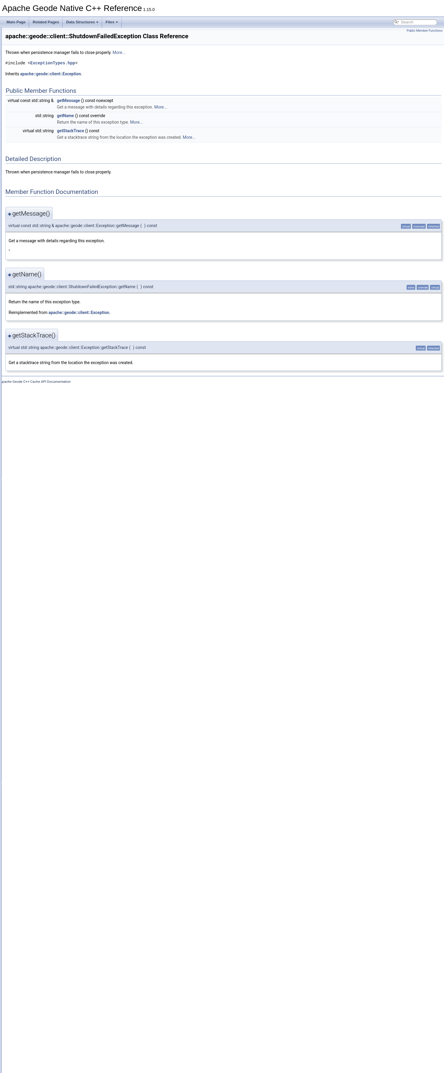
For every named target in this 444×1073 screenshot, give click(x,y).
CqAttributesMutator (50, 371)
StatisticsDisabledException (55, 945)
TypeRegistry (44, 1011)
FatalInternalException (51, 548)
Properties (42, 795)
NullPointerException (50, 691)
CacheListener (45, 267)
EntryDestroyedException (54, 502)
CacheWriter (43, 319)
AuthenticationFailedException (58, 111)
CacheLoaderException (52, 287)
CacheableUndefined (50, 234)
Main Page (16, 22)
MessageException (49, 652)
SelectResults (44, 919)
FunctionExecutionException (56, 567)
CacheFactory (45, 261)
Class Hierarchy (27, 1056)
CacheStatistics (46, 306)
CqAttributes (43, 358)
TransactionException (51, 998)
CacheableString (47, 228)
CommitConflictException (54, 345)
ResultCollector (46, 900)
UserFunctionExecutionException (60, 1030)
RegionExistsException (52, 880)
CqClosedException (49, 378)
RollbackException (48, 913)
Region (39, 835)
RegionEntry (43, 867)
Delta (38, 476)
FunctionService (46, 574)
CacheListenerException (53, 274)
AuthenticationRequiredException (60, 117)
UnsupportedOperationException (59, 1024)
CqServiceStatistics (49, 437)
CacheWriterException (51, 326)
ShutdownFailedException (54, 932)
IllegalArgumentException (54, 600)
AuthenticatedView (48, 104)
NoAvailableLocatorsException (58, 658)
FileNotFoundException (52, 554)
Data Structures (82, 22)
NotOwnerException (50, 685)
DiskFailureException (50, 489)
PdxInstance (43, 717)
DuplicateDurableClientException (60, 495)
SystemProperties (48, 972)
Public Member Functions (425, 31)
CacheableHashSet (49, 176)
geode (29, 65)
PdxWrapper (43, 756)
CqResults (42, 430)
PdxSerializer (44, 743)
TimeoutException (48, 978)
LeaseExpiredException (52, 639)
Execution (42, 534)
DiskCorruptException (51, 482)
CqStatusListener (47, 450)
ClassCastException (50, 339)
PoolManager (44, 789)
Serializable (43, 926)
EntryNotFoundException (53, 521)
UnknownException (49, 1017)
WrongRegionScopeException (57, 1043)
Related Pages (46, 22)
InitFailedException (49, 613)
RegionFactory (45, 887)
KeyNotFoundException (52, 632)
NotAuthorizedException (53, 671)
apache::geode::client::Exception (124, 82)
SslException (44, 939)
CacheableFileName (50, 163)
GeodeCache (44, 580)
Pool (37, 776)
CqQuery (41, 417)
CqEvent (40, 384)
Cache (39, 137)
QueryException (46, 815)
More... (193, 60)
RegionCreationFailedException (59, 854)
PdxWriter (41, 763)
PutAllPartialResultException (56, 802)
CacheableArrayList (49, 143)
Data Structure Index (31, 1050)
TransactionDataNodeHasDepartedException (69, 985)
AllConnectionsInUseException (58, 78)
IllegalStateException (50, 606)
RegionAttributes (47, 841)
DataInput (41, 456)
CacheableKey (45, 195)
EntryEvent (42, 508)
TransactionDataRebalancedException (64, 991)
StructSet (41, 965)
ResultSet (41, 906)
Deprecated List (22, 39)
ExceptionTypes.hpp (126, 71)
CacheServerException (52, 300)
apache (25, 58)
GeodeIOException (49, 593)
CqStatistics (43, 443)
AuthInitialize (44, 124)
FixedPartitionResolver (52, 561)
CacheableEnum (47, 156)
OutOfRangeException (51, 704)
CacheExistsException (51, 254)
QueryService (44, 828)
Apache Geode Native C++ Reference (35, 32)
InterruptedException (50, 619)
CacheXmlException (50, 332)
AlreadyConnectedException (56, 84)
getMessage (142, 108)
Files (112, 22)
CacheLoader (44, 280)
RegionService (45, 893)
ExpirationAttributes (49, 541)
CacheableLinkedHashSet (54, 202)
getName (139, 124)
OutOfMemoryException (53, 698)
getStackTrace (144, 139)
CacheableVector (47, 241)
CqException (44, 391)
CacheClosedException (52, 247)
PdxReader (43, 730)
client (33, 71)
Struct (38, 958)
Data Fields (24, 1063)
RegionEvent (44, 874)
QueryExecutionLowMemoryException (64, 822)
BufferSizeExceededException (58, 130)
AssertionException (49, 91)
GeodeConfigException (52, 587)
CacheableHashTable (51, 182)
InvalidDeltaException (51, 626)
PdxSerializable (46, 737)
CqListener (42, 411)
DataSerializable (47, 469)
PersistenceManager (50, 769)
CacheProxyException (51, 293)
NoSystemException (50, 665)
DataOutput (43, 463)
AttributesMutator (47, 97)
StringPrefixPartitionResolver (56, 952)
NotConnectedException (53, 678)
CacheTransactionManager (55, 313)
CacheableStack (47, 221)
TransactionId (44, 1004)
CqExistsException (48, 398)
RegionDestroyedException (55, 861)
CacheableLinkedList (50, 208)
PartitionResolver (47, 711)
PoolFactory (43, 782)
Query (39, 808)
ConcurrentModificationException (60, 352)
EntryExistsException (50, 515)
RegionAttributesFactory (53, 848)
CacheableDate (46, 150)
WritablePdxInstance (50, 1037)
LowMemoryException (51, 645)
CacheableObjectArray (52, 215)
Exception (42, 528)
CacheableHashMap (50, 169)
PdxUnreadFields (47, 750)
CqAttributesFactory (49, 365)
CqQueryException (49, 424)
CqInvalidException (49, 404)
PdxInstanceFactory (49, 724)
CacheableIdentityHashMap (55, 189)
